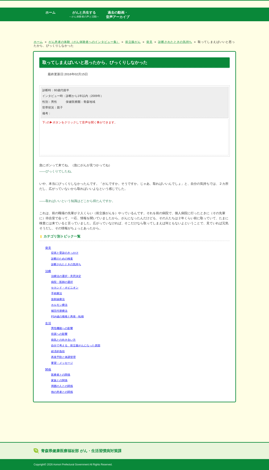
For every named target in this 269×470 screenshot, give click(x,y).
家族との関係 (59, 380)
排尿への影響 (59, 333)
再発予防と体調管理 (63, 357)
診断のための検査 (62, 258)
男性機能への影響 (62, 328)
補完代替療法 (59, 310)
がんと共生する (84, 14)
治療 (48, 271)
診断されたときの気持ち (66, 264)
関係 (48, 369)
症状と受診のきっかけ (64, 252)
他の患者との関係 (62, 391)
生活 (48, 323)
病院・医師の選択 (62, 282)
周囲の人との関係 (62, 386)
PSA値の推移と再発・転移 (67, 316)
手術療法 (56, 293)
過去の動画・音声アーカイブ (117, 15)
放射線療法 (58, 299)
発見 (48, 248)
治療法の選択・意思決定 (66, 276)
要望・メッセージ (62, 362)
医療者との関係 (60, 374)
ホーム (50, 12)
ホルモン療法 (59, 304)
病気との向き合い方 (63, 339)
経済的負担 (58, 351)
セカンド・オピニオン (64, 287)
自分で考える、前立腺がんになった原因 (75, 345)
